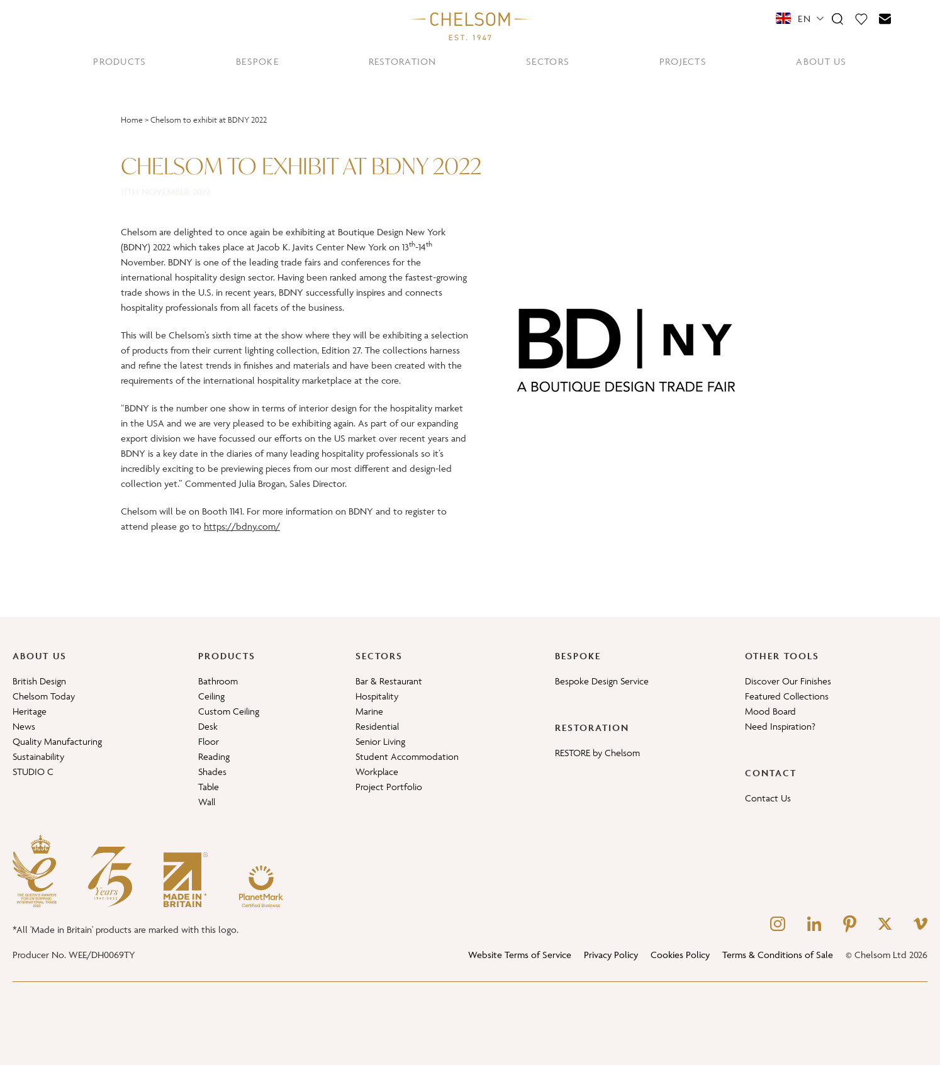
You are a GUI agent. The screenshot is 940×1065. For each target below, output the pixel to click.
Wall (206, 802)
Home (132, 119)
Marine (369, 711)
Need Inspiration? (780, 726)
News (24, 726)
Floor (208, 741)
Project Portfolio (388, 787)
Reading (214, 756)
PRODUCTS (119, 61)
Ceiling (211, 696)
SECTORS (547, 61)
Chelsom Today (44, 696)
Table (208, 787)
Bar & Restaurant (388, 681)
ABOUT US (821, 61)
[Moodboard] (861, 18)
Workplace (376, 772)
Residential (377, 726)
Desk (208, 726)
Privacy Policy (611, 955)
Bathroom (218, 681)
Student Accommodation (407, 756)
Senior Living (380, 741)
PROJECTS (683, 61)
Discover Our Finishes (788, 681)
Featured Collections (787, 696)
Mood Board (770, 711)
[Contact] (885, 18)
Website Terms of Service (519, 955)
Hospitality (376, 696)
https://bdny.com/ (242, 526)
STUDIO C (33, 772)
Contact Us (768, 798)
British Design (39, 681)
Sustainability (38, 756)
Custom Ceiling (228, 711)
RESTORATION (403, 61)
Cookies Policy (680, 955)
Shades (212, 772)
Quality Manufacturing (57, 741)
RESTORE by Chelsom (597, 753)
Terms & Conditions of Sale (777, 955)
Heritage (30, 711)
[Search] (837, 18)
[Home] (470, 26)
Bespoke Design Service (602, 681)
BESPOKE (257, 61)
